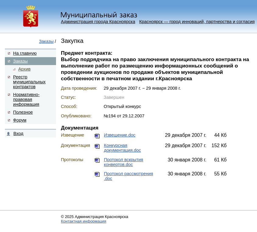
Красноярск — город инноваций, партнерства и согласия (197, 21)
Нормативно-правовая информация (26, 99)
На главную (25, 53)
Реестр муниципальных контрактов (29, 81)
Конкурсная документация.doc (122, 148)
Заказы (46, 41)
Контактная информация (83, 221)
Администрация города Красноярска (98, 21)
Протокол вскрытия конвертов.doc (123, 162)
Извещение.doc (119, 135)
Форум (19, 120)
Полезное (23, 112)
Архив (24, 69)
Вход (18, 133)
